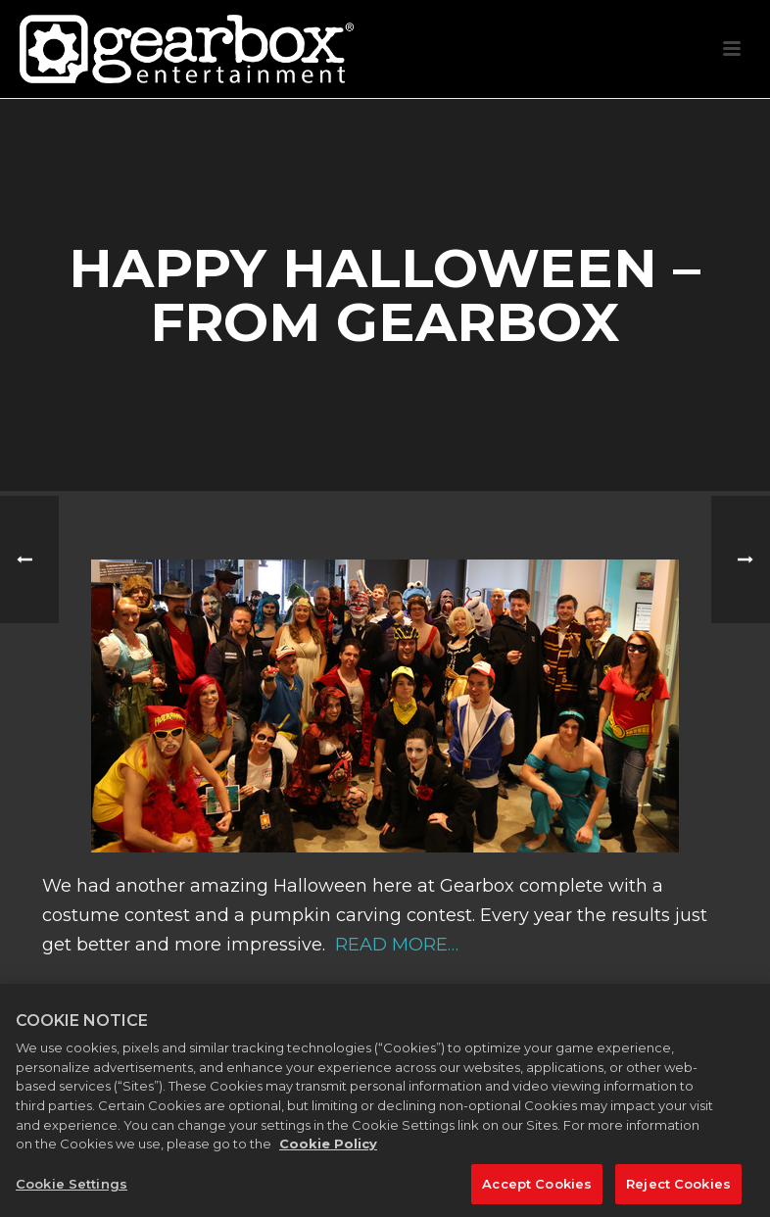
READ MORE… (394, 944)
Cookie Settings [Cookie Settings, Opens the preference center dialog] (71, 1191)
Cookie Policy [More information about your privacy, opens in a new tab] (328, 1151)
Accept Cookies (537, 1191)
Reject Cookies (678, 1191)
